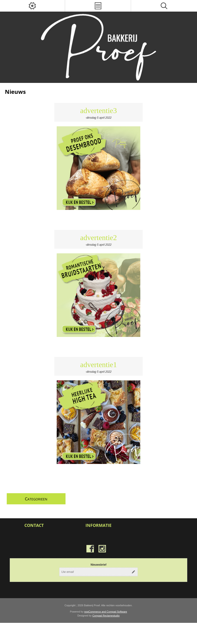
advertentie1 (98, 364)
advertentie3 (98, 110)
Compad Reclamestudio (105, 615)
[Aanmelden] (94, 572)
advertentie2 (98, 237)
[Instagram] (102, 548)
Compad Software (117, 611)
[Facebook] (90, 548)
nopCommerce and (95, 611)
